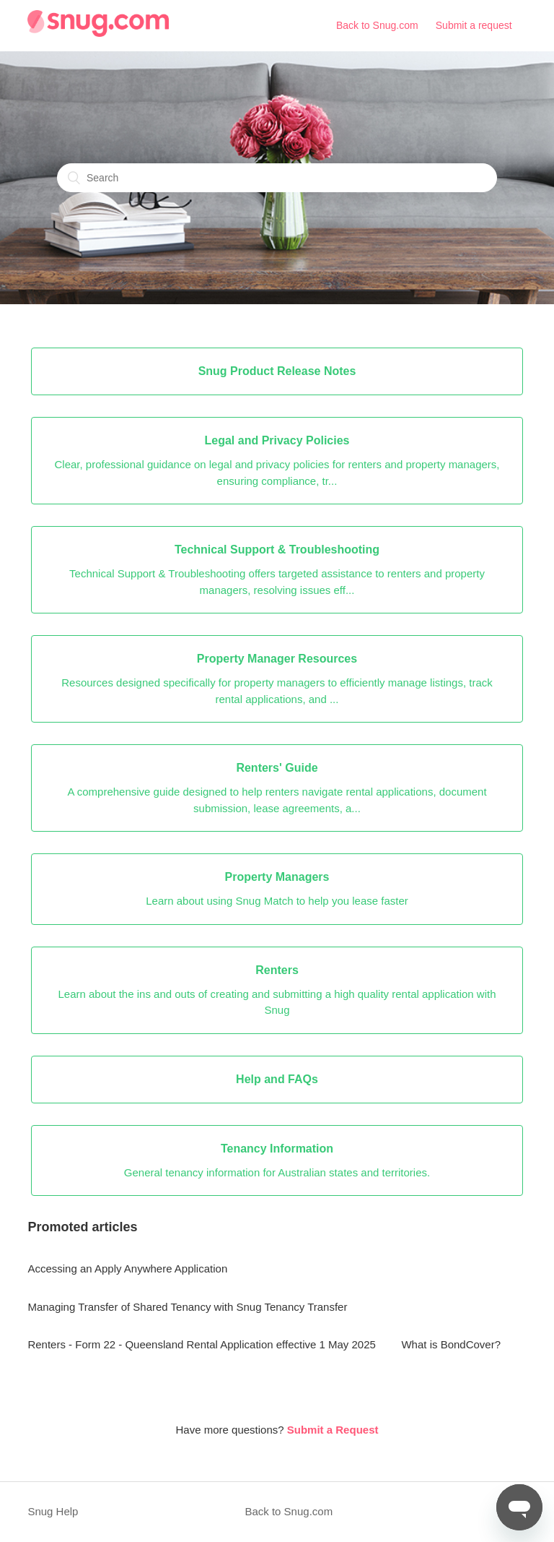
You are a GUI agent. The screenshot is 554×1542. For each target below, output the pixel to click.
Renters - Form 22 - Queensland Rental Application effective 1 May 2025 (201, 1344)
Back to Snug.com (377, 25)
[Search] (277, 177)
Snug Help (52, 1511)
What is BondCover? (451, 1344)
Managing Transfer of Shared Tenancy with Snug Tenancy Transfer (187, 1307)
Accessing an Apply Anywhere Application (127, 1268)
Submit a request (474, 25)
